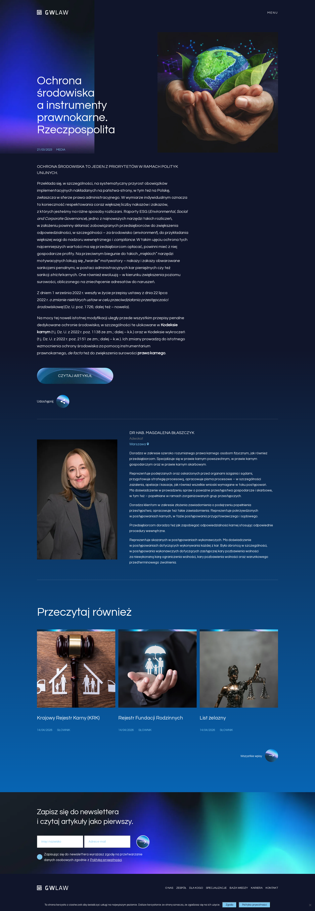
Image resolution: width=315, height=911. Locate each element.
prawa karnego (151, 353)
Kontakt (272, 888)
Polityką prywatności (106, 860)
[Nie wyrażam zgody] (310, 905)
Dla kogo (196, 888)
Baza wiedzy (239, 888)
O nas (169, 888)
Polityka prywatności (254, 904)
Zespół (181, 888)
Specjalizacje (216, 888)
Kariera (257, 888)
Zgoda (229, 904)
